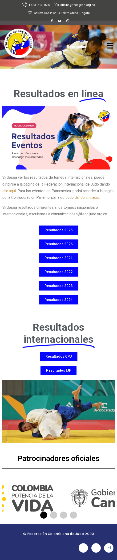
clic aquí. (9, 191)
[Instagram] (67, 22)
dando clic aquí (87, 197)
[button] (11, 498)
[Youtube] (59, 22)
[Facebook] (51, 22)
